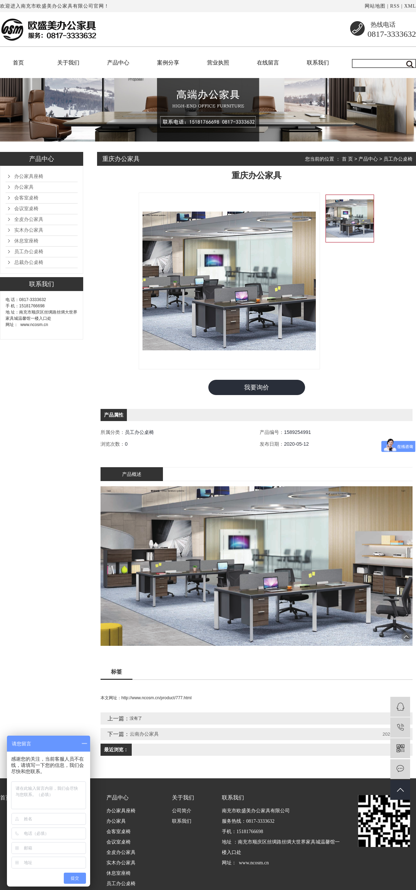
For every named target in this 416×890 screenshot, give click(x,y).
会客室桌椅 (26, 197)
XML (410, 6)
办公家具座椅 (28, 176)
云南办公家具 (144, 734)
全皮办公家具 (28, 219)
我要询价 (256, 387)
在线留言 (268, 63)
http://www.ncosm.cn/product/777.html (156, 698)
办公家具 (24, 187)
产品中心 (118, 63)
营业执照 (218, 63)
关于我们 (68, 63)
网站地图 (375, 6)
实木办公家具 (28, 230)
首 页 (347, 159)
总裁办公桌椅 (28, 262)
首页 (18, 63)
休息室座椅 (26, 240)
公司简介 (181, 811)
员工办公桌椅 (28, 251)
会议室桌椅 (26, 208)
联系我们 (318, 63)
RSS (395, 6)
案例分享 (168, 63)
